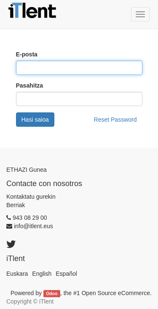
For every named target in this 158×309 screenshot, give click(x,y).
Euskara (17, 273)
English (41, 273)
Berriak (15, 205)
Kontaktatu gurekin (31, 196)
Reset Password (115, 119)
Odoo (51, 293)
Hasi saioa (35, 119)
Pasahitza (29, 85)
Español (66, 273)
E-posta (26, 54)
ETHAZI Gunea (26, 169)
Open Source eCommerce (115, 293)
